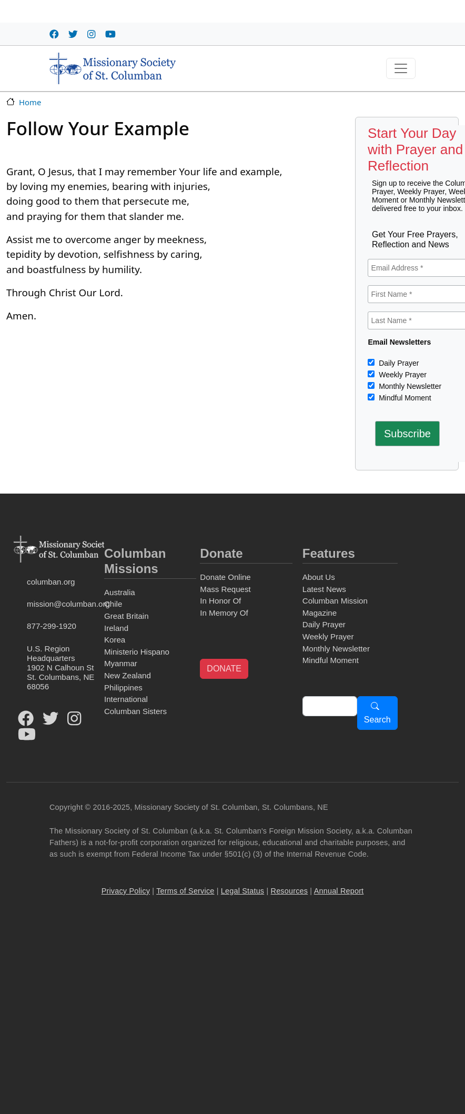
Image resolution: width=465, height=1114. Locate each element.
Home (30, 102)
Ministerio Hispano (136, 651)
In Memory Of (224, 612)
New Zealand (127, 675)
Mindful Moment (404, 398)
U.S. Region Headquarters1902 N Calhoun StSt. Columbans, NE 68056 (60, 667)
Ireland (116, 628)
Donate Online (225, 577)
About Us (318, 577)
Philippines (123, 687)
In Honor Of (220, 600)
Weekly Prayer (402, 374)
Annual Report (339, 891)
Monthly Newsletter (409, 386)
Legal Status (242, 891)
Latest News (324, 589)
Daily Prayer (398, 363)
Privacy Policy (126, 891)
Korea (114, 639)
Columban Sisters (135, 711)
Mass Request (225, 589)
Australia (119, 592)
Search (377, 719)
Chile (113, 603)
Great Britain (126, 615)
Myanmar (120, 663)
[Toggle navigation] (401, 68)
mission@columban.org (63, 603)
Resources (289, 891)
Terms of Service (185, 891)
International (126, 699)
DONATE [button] (224, 668)
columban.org (51, 581)
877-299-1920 (51, 625)
